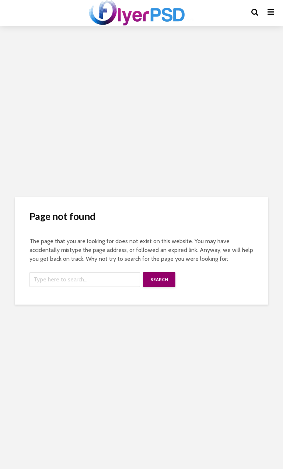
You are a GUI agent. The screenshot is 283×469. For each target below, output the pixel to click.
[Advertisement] (141, 91)
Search (159, 279)
